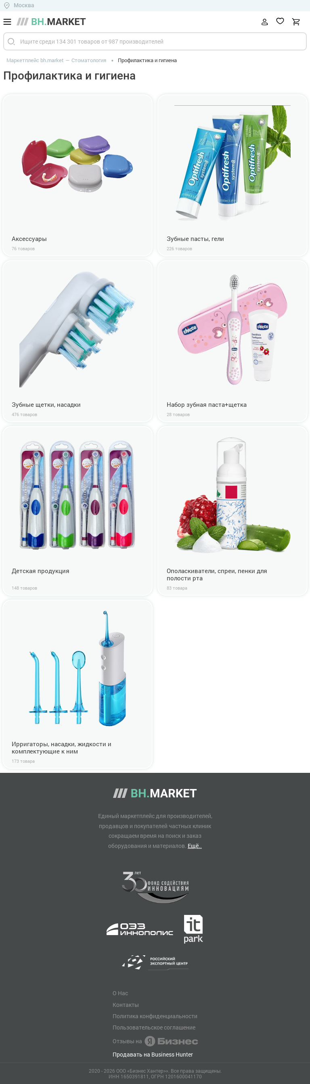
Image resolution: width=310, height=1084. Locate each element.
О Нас (120, 993)
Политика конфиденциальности (155, 1016)
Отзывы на (155, 1041)
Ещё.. (195, 846)
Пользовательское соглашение (154, 1027)
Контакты (126, 1005)
